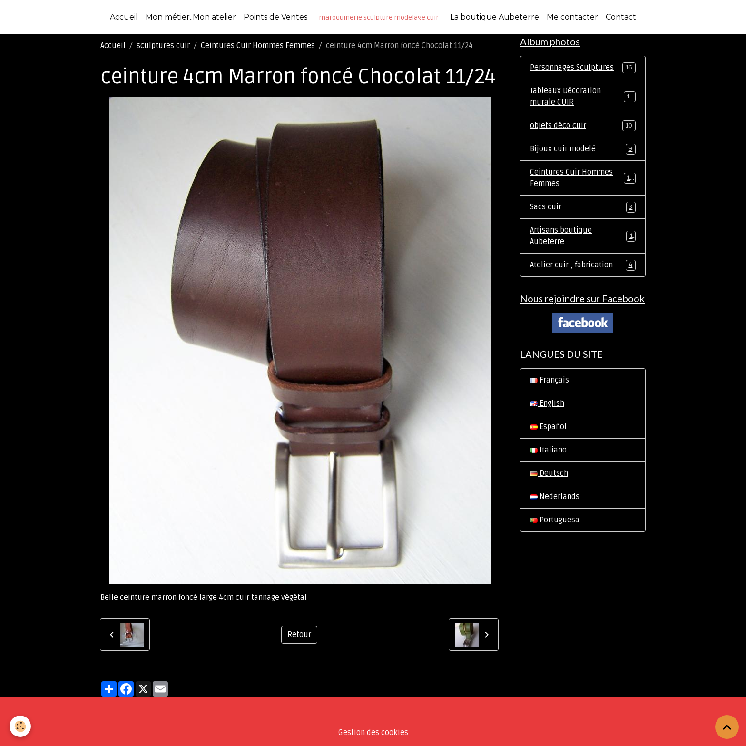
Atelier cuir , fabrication (583, 265)
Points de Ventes (275, 16)
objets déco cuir (583, 125)
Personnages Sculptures (583, 67)
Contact (621, 16)
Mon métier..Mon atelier (191, 16)
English (547, 403)
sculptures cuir (163, 45)
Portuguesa (554, 520)
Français (549, 380)
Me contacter (572, 16)
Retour (299, 634)
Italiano (548, 450)
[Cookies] (20, 726)
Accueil (124, 16)
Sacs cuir (583, 207)
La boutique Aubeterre (494, 16)
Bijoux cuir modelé (583, 149)
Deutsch (549, 473)
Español (548, 427)
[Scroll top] (727, 727)
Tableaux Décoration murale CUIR (583, 96)
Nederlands (554, 496)
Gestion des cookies (373, 732)
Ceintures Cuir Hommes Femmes (258, 45)
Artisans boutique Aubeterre (583, 236)
